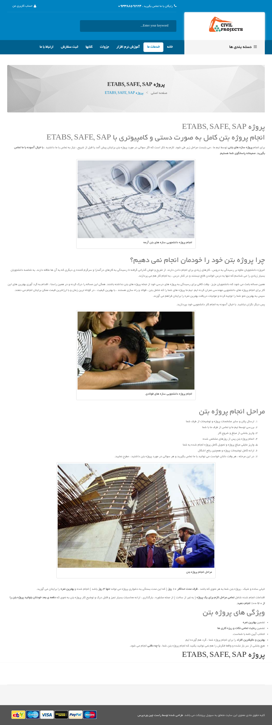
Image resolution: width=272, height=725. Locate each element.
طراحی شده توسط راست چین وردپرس (160, 715)
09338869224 (129, 6)
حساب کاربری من (22, 6)
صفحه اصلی (159, 93)
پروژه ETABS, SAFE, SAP (223, 656)
